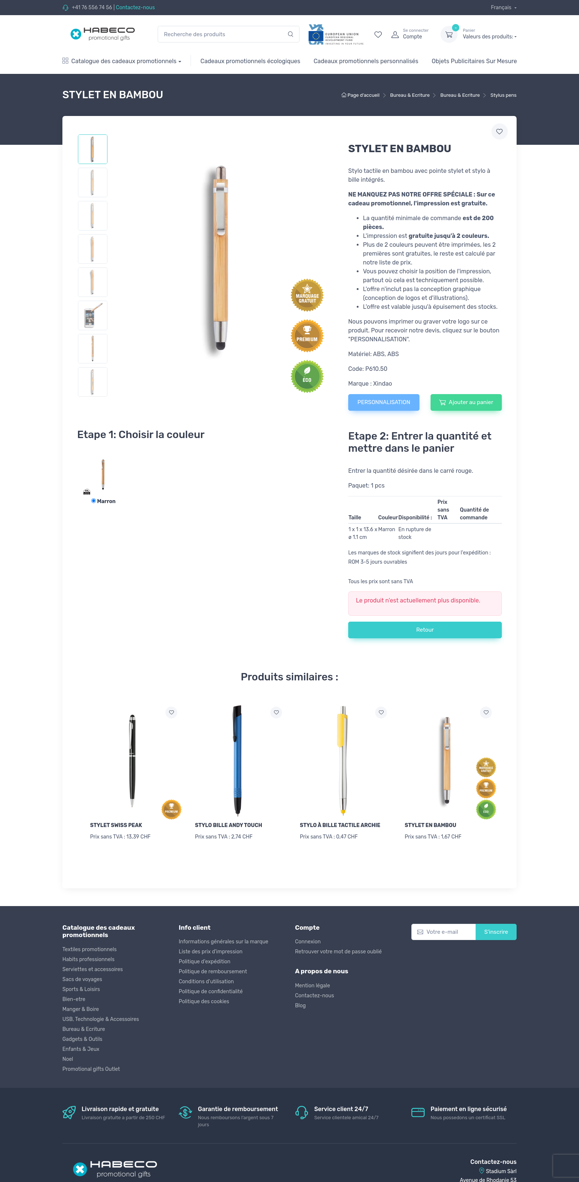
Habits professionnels (88, 956)
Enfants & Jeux (80, 1046)
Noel (67, 1056)
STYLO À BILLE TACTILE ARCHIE (340, 825)
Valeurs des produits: (490, 34)
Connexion (308, 939)
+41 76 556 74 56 (92, 7)
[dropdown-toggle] (449, 34)
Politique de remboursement (213, 969)
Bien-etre (73, 996)
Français (502, 7)
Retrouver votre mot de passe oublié (338, 949)
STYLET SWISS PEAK (116, 825)
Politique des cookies (204, 998)
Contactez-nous (135, 7)
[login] (409, 34)
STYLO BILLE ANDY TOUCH (228, 825)
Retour (425, 629)
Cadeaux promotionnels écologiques (250, 61)
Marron (103, 501)
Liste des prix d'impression (211, 949)
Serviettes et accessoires (92, 966)
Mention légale (312, 982)
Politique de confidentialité (211, 988)
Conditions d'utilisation (206, 979)
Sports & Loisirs (81, 986)
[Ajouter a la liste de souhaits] (171, 712)
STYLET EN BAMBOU (430, 825)
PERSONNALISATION (383, 402)
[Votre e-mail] (443, 928)
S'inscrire (496, 928)
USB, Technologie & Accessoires (100, 1016)
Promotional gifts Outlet (91, 1066)
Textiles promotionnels (89, 946)
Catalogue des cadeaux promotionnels (119, 61)
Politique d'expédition (204, 959)
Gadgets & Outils (82, 1036)
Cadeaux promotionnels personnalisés (366, 61)
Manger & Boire (80, 1006)
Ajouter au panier (466, 402)
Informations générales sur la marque (223, 939)
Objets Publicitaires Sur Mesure (474, 61)
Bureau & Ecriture (83, 1026)
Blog (300, 1002)
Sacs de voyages (82, 976)
